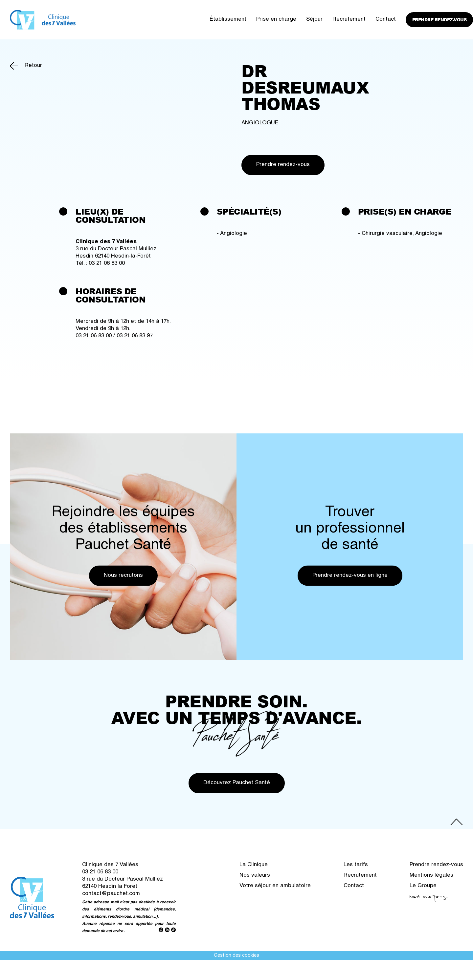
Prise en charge (276, 19)
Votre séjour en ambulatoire (275, 886)
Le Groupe (423, 886)
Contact (385, 19)
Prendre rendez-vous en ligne (350, 575)
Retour (33, 66)
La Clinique (253, 865)
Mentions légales (431, 875)
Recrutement (349, 19)
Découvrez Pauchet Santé (236, 783)
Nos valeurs (254, 875)
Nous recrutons (123, 575)
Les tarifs (356, 865)
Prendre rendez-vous (439, 20)
